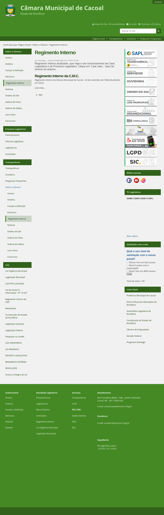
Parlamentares (43, 397)
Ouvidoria (131, 38)
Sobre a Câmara (40, 44)
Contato (133, 24)
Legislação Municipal (46, 433)
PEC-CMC (76, 409)
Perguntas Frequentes (150, 38)
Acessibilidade (118, 24)
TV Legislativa (133, 192)
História (9, 403)
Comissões (41, 415)
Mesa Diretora (43, 409)
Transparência (116, 38)
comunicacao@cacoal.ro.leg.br (118, 406)
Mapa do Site (101, 24)
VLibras (157, 24)
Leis (7, 265)
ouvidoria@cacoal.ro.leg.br (117, 423)
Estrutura (9, 415)
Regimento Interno (45, 421)
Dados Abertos (79, 415)
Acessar (158, 1)
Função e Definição (14, 409)
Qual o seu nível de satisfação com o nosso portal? (141, 255)
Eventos (9, 427)
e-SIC (74, 403)
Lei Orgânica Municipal (47, 427)
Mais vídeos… (133, 236)
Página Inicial (98, 38)
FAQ (74, 421)
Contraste (145, 24)
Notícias (9, 421)
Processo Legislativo (15, 129)
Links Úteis (132, 289)
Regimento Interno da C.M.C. (57, 76)
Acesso (8, 397)
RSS (40, 94)
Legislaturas (42, 403)
